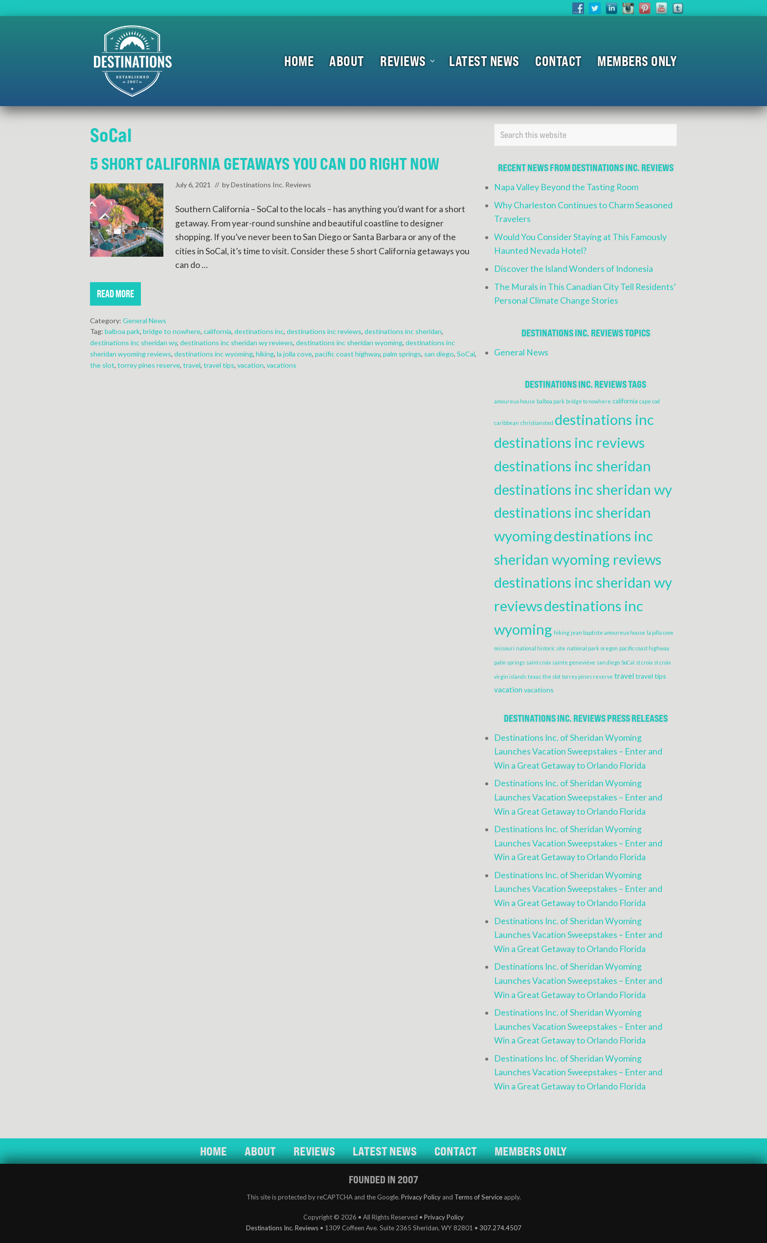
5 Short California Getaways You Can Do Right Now (264, 164)
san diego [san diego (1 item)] (608, 662)
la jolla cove (294, 354)
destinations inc (259, 331)
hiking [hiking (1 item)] (561, 632)
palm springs (402, 354)
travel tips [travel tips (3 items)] (650, 676)
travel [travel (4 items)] (624, 675)
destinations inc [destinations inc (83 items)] (604, 419)
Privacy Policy (421, 1197)
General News (144, 320)
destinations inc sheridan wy (133, 342)
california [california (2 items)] (625, 401)
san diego (439, 354)
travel (192, 365)
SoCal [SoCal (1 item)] (627, 662)
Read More (115, 297)
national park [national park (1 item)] (583, 648)
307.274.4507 (500, 1228)
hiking (265, 354)
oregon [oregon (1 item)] (609, 648)
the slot (102, 365)
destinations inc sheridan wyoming (349, 342)
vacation (250, 365)
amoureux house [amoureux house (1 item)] (514, 401)
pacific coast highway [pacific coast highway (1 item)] (644, 648)
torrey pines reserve (148, 365)
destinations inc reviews (324, 331)
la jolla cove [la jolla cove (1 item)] (660, 632)
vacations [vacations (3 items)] (539, 690)
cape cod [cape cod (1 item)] (649, 401)
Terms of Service (478, 1197)
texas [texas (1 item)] (534, 676)
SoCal (466, 354)
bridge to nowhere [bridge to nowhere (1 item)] (588, 401)
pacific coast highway (347, 354)
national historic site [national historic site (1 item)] (540, 648)
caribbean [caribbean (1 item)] (506, 423)
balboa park (122, 331)
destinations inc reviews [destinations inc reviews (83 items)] (569, 442)
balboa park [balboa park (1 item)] (550, 401)
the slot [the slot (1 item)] (551, 676)
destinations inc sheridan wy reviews (236, 342)
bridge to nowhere (172, 331)
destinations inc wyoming (213, 354)
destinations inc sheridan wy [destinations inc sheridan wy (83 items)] (583, 489)
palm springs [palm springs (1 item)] (509, 662)
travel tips (218, 365)
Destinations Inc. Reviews (282, 1228)
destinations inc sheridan (403, 331)
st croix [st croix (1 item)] (644, 662)
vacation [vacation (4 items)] (508, 689)
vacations (281, 365)
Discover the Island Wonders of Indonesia (573, 269)
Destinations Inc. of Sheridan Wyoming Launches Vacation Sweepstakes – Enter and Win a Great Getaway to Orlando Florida (578, 751)
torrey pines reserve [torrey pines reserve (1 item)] (587, 676)
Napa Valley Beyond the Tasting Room (566, 187)
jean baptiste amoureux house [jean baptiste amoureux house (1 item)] (608, 632)
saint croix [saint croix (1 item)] (538, 662)
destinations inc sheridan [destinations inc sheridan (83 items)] (572, 465)
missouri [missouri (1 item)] (504, 648)
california (217, 331)
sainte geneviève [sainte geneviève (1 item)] (573, 662)
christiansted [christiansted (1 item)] (536, 423)
